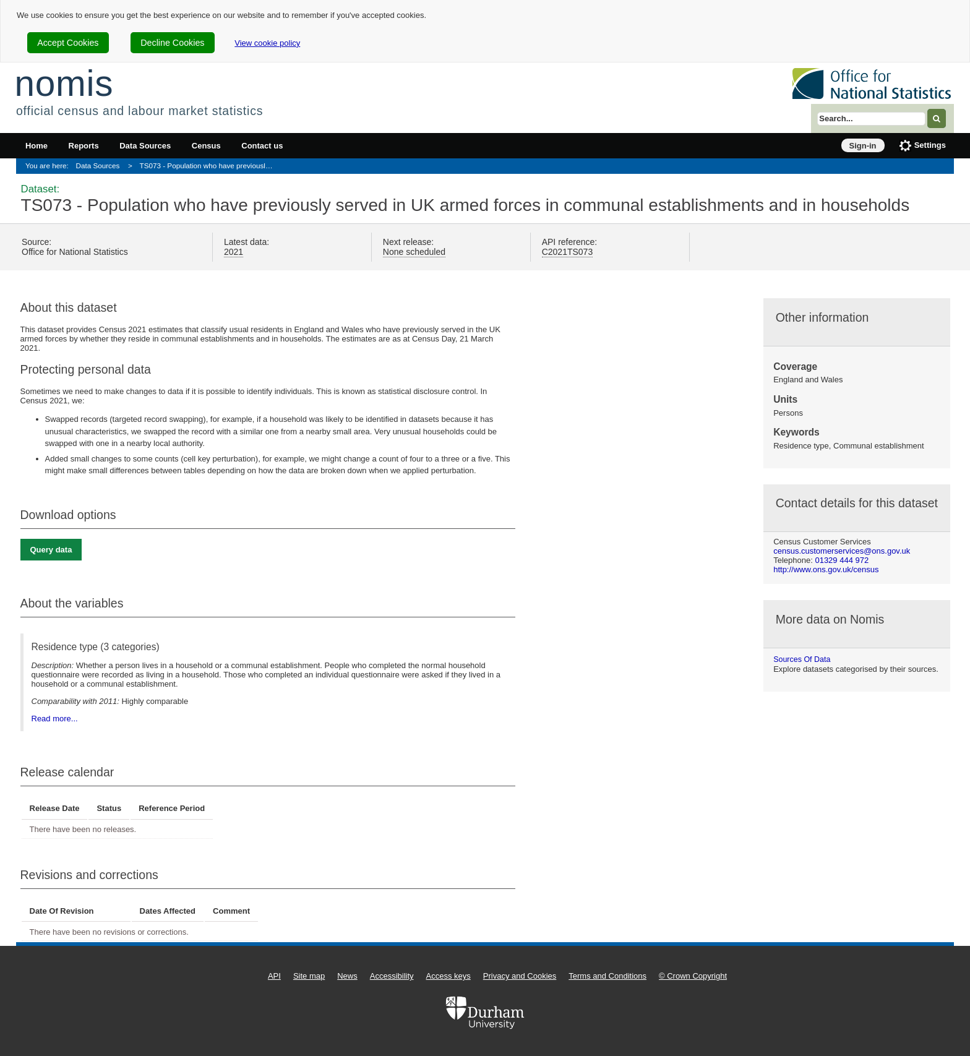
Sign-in (863, 145)
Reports (84, 145)
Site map (309, 976)
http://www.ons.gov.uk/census (825, 569)
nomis (63, 83)
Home (36, 145)
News (347, 976)
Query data (51, 549)
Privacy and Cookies (520, 976)
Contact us (262, 145)
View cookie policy (267, 43)
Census (206, 145)
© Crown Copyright (693, 976)
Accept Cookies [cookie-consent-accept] (67, 43)
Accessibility (392, 976)
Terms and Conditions (607, 976)
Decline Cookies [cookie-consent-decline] (172, 43)
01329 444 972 (842, 560)
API (274, 976)
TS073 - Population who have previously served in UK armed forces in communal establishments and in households (210, 165)
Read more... (55, 718)
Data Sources (145, 145)
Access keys (448, 976)
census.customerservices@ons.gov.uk (841, 551)
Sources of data (801, 659)
